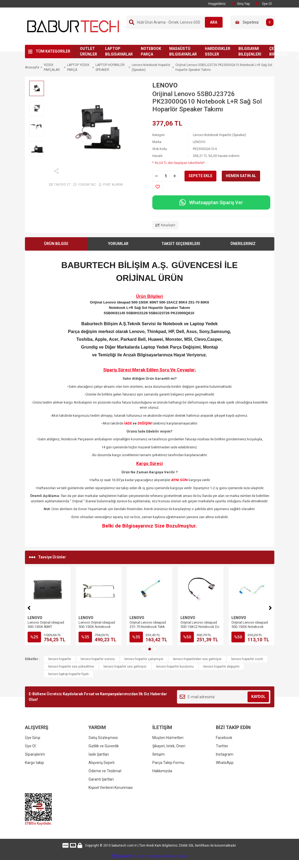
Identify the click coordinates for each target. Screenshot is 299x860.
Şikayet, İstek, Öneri (168, 746)
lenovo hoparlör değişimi (221, 666)
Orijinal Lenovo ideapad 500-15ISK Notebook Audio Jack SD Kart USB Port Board (148, 628)
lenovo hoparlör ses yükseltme (71, 666)
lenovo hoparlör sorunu (98, 659)
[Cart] (253, 22)
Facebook (224, 737)
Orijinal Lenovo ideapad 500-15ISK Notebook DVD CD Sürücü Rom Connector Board (200, 628)
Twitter (222, 746)
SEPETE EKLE (200, 176)
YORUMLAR (118, 243)
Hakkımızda (162, 771)
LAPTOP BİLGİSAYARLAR (119, 51)
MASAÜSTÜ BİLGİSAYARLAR (183, 51)
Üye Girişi (32, 737)
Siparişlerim (35, 754)
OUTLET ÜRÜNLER (88, 51)
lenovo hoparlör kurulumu (175, 666)
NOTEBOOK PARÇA (151, 51)
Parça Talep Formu (168, 762)
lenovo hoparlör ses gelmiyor (125, 666)
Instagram (224, 754)
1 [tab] (144, 649)
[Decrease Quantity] (157, 176)
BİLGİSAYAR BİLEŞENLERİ (249, 51)
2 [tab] (149, 649)
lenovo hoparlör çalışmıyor (143, 659)
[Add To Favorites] (157, 186)
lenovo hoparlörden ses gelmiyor (197, 659)
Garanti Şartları (101, 779)
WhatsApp (225, 762)
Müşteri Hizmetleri (167, 737)
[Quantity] (166, 176)
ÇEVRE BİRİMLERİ (278, 51)
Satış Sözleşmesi (103, 737)
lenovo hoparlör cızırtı (247, 659)
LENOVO (165, 85)
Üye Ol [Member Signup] (263, 4)
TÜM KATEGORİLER (53, 51)
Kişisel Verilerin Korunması (110, 787)
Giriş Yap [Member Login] (240, 4)
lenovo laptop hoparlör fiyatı (68, 674)
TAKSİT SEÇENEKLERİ (180, 243)
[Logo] (73, 26)
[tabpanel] (47, 606)
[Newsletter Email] (224, 697)
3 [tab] (155, 649)
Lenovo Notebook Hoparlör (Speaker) (219, 135)
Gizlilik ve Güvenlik (103, 746)
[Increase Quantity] (175, 176)
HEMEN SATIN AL (241, 176)
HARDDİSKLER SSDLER (217, 51)
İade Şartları (98, 754)
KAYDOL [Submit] (258, 696)
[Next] (270, 607)
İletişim (158, 754)
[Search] (175, 22)
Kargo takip (34, 762)
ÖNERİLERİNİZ (243, 243)
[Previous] (29, 607)
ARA (211, 22)
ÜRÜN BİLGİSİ (56, 243)
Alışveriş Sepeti (101, 762)
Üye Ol (30, 746)
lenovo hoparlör (59, 659)
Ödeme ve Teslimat (104, 771)
